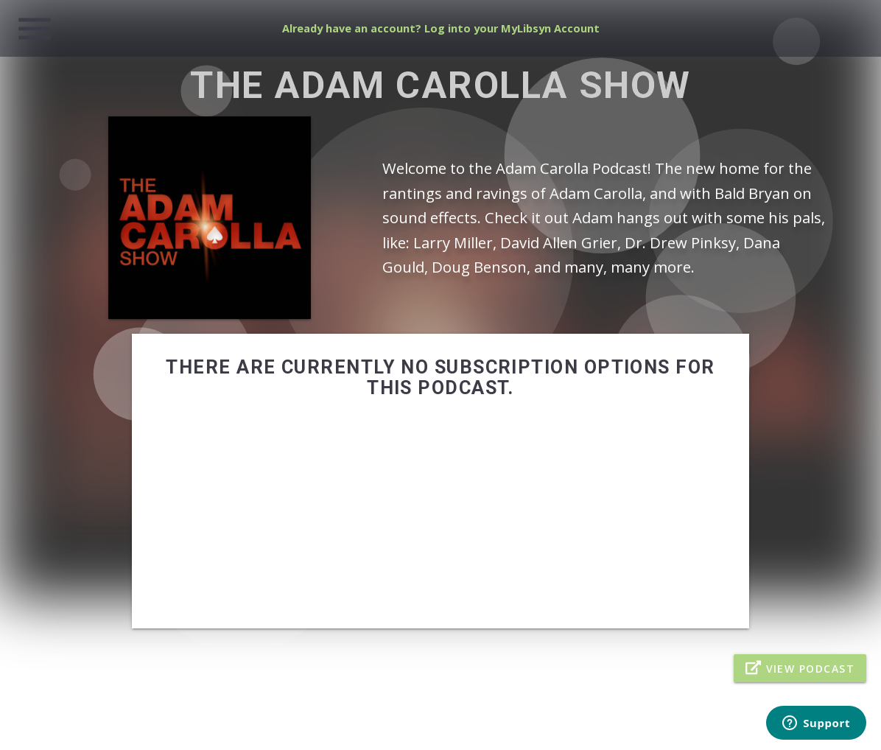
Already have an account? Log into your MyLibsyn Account (441, 28)
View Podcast (799, 667)
